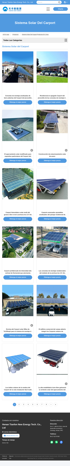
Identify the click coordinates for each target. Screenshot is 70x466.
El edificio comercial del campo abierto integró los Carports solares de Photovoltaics (52, 336)
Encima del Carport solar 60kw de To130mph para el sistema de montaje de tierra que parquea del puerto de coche (18, 336)
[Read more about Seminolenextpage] (51, 410)
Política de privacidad (4, 462)
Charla (60, 9)
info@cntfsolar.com (11, 441)
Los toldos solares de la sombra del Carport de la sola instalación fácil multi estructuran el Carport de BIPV (18, 395)
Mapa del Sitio (11, 462)
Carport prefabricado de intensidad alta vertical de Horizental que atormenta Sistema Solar (17, 277)
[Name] (59, 2)
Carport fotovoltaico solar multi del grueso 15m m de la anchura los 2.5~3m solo (18, 217)
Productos (15, 34)
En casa (6, 34)
